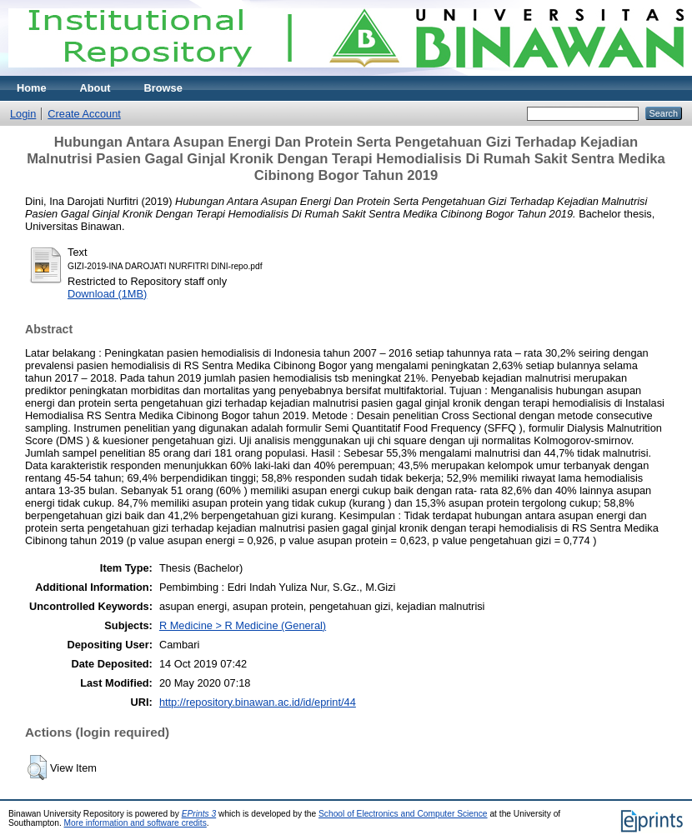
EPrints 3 (199, 813)
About (95, 88)
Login (23, 114)
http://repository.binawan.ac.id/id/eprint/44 (257, 702)
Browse (163, 88)
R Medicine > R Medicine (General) (242, 625)
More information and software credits (135, 823)
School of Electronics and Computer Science (403, 813)
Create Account (84, 114)
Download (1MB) (107, 294)
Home (32, 88)
